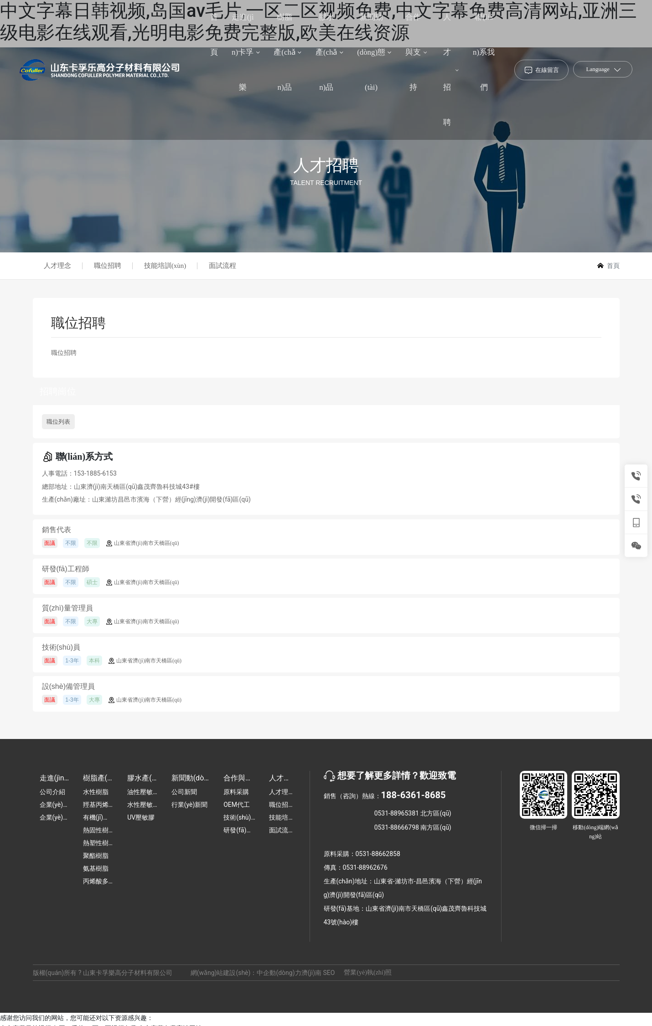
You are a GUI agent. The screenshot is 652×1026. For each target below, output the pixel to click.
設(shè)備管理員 (68, 687)
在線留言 (547, 72)
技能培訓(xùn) (166, 265)
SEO (329, 972)
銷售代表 (56, 530)
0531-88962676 (365, 867)
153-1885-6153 (95, 473)
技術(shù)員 (61, 648)
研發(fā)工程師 (65, 569)
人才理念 (58, 265)
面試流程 (223, 265)
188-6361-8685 (413, 795)
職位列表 (58, 421)
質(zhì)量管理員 (67, 608)
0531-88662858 (378, 853)
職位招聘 (108, 265)
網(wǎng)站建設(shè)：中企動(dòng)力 (246, 972)
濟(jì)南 (311, 972)
